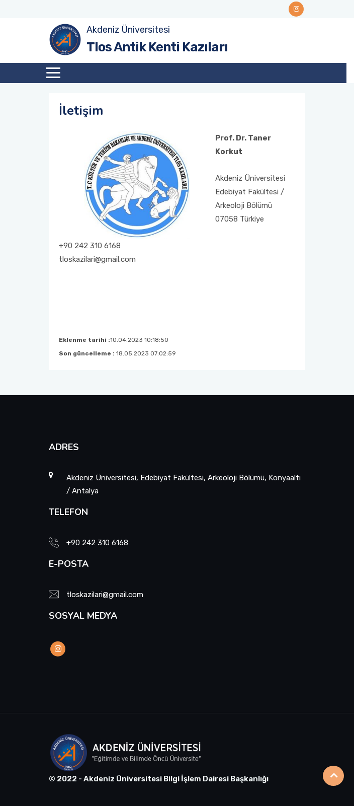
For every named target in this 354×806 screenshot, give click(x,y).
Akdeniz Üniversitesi (128, 29)
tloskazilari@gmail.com (104, 594)
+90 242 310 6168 (97, 542)
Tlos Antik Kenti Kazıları (157, 47)
